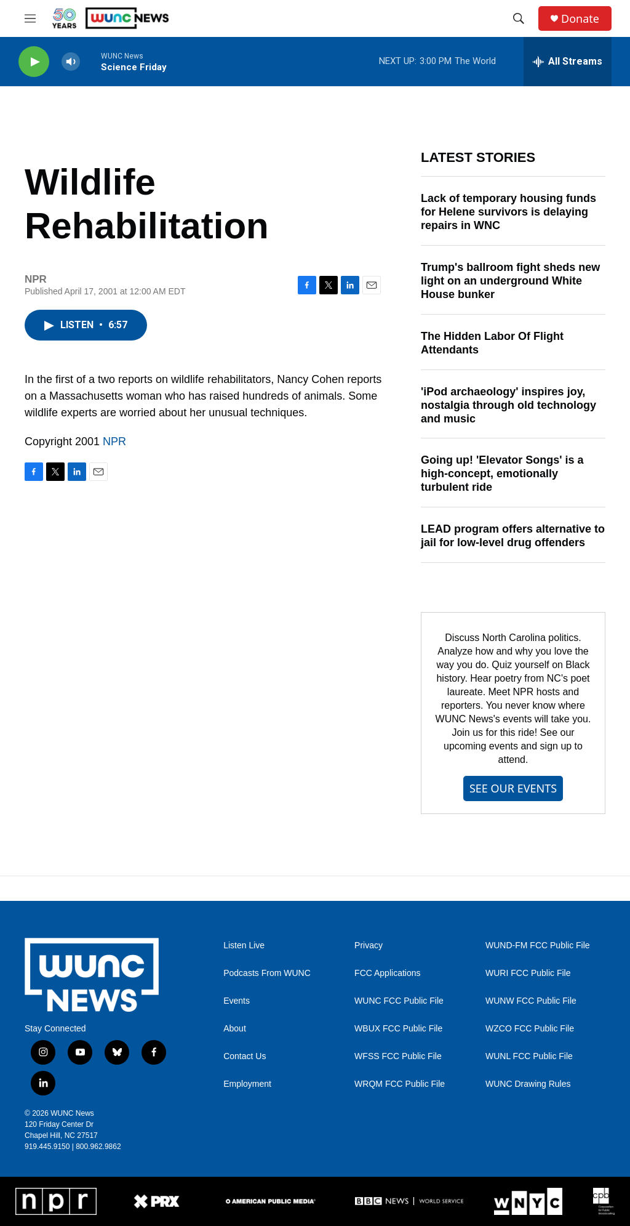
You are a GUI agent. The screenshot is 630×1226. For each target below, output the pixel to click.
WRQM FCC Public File (399, 1084)
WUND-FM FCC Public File (537, 945)
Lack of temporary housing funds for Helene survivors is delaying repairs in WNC (508, 212)
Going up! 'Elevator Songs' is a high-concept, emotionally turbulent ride (502, 473)
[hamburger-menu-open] (30, 18)
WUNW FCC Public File (530, 1001)
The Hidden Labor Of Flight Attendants (492, 343)
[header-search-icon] (518, 18)
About (234, 1028)
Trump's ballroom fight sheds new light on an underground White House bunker (510, 280)
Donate (580, 18)
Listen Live (244, 945)
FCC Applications (387, 973)
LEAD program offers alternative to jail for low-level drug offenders (513, 536)
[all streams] (568, 61)
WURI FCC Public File (527, 973)
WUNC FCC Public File (399, 1001)
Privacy (368, 945)
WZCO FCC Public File (529, 1028)
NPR (114, 441)
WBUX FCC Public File (398, 1028)
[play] (34, 62)
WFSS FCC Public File (398, 1056)
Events (236, 1001)
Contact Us (244, 1056)
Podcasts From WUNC (267, 973)
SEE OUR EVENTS (513, 788)
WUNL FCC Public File (529, 1056)
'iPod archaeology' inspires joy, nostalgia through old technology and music (508, 405)
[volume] (70, 62)
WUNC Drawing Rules (527, 1084)
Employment (247, 1084)
